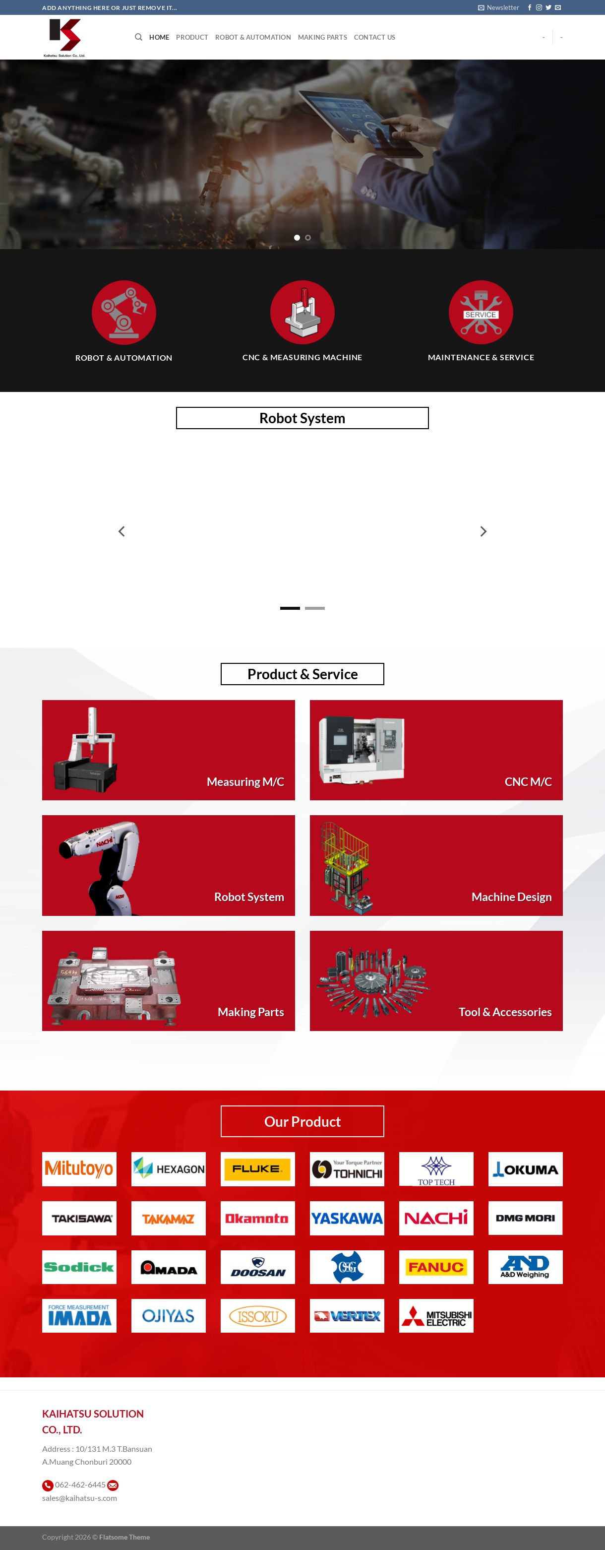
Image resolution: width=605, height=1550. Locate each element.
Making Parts (322, 37)
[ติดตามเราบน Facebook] (530, 7)
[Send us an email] (558, 7)
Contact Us (375, 37)
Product (192, 37)
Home (159, 37)
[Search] (138, 37)
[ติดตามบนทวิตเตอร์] (548, 7)
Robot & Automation (253, 37)
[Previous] (122, 531)
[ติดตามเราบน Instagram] (539, 7)
